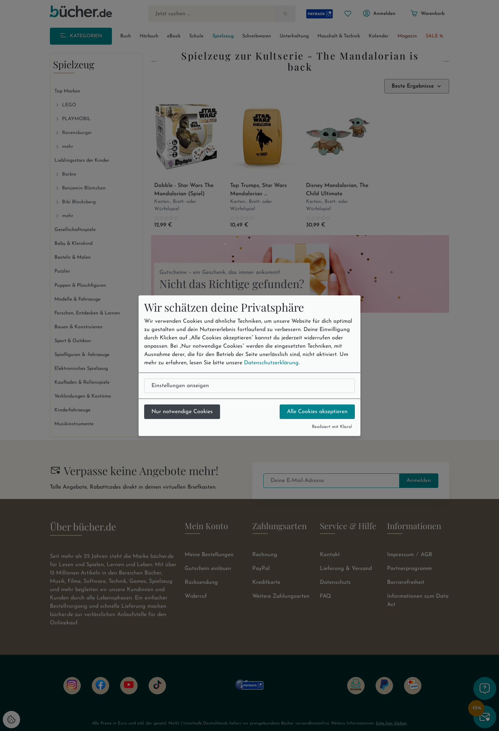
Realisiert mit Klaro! (332, 427)
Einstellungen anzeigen (180, 386)
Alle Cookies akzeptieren (317, 411)
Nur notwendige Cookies (182, 411)
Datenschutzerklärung (271, 363)
